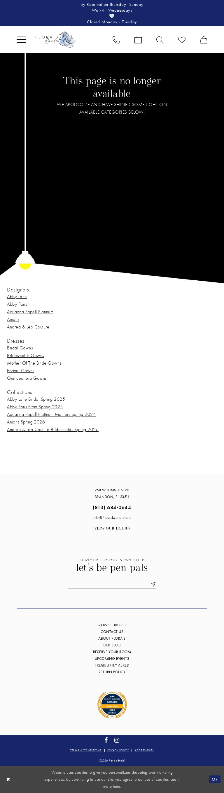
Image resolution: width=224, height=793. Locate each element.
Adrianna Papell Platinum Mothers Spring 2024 (51, 414)
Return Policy (112, 671)
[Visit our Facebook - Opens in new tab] (106, 740)
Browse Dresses (112, 625)
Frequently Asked (112, 665)
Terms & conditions (86, 750)
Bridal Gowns (20, 348)
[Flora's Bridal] (55, 39)
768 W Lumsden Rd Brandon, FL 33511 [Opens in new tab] (112, 493)
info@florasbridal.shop (112, 517)
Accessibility (144, 750)
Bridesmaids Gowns (25, 355)
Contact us (112, 631)
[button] (21, 39)
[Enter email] (112, 584)
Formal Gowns (20, 371)
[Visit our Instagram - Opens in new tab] (117, 740)
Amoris (13, 319)
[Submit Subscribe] (152, 584)
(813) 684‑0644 (112, 507)
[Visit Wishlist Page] (182, 39)
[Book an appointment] (138, 39)
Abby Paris (17, 304)
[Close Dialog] (8, 779)
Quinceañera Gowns (27, 378)
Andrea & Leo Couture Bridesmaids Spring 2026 (53, 429)
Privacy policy (118, 750)
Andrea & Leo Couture (28, 327)
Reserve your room (112, 651)
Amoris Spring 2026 (26, 422)
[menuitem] (21, 39)
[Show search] (160, 39)
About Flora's (112, 638)
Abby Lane (17, 296)
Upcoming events (112, 658)
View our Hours (112, 528)
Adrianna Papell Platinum (30, 312)
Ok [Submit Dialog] (215, 779)
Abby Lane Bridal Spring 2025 (36, 399)
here (116, 786)
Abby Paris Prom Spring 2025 (35, 407)
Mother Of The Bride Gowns (34, 363)
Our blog (112, 645)
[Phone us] (116, 39)
